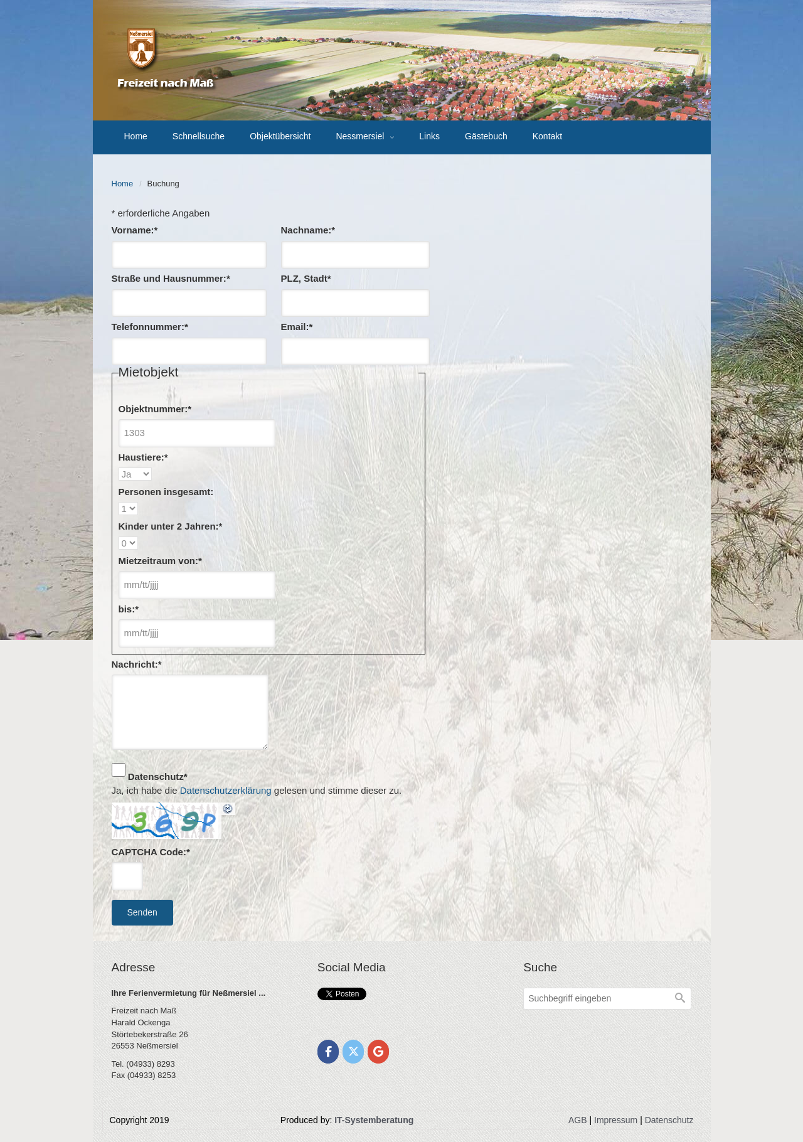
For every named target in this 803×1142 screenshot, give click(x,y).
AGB (577, 1120)
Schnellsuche (199, 136)
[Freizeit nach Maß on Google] (379, 1052)
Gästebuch (486, 136)
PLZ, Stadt (306, 278)
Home (135, 136)
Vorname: (135, 230)
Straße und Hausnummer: (171, 278)
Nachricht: (137, 664)
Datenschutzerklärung (226, 790)
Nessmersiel (361, 136)
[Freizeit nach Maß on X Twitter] (353, 1052)
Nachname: (308, 230)
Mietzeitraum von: (160, 560)
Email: (297, 326)
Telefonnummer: (150, 326)
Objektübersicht (280, 136)
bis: (129, 609)
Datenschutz (158, 776)
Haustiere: (143, 457)
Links (429, 136)
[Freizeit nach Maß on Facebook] (328, 1052)
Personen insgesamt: (166, 491)
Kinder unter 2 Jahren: (171, 526)
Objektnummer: (155, 408)
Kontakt (547, 136)
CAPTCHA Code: (151, 851)
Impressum (615, 1120)
